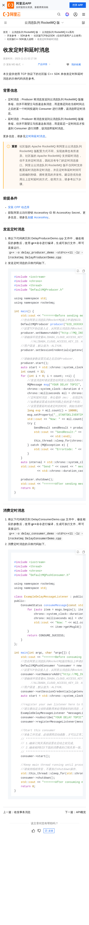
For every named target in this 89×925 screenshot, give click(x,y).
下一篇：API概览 (75, 832)
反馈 (49, 851)
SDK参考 (25, 35)
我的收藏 (76, 64)
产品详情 (42, 64)
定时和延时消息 (35, 136)
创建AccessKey (38, 217)
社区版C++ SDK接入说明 (20, 39)
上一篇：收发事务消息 (16, 832)
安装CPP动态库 (18, 207)
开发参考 (11, 35)
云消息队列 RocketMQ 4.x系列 (58, 32)
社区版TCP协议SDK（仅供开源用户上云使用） (58, 35)
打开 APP (78, 5)
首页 (5, 32)
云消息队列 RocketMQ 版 (25, 32)
